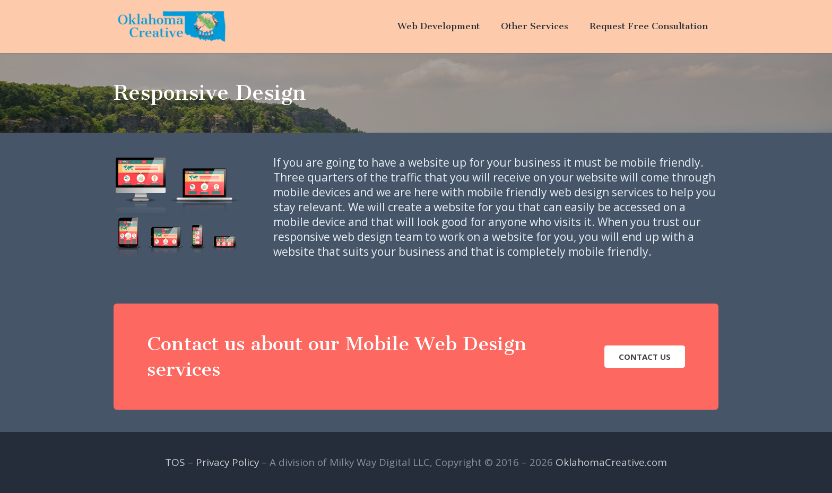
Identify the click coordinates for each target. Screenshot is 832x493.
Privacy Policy (227, 462)
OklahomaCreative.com (611, 462)
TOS (175, 462)
